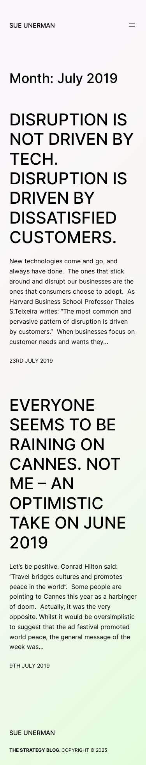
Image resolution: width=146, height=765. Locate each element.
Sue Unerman (32, 25)
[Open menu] (132, 25)
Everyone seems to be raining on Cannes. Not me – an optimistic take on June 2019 (67, 473)
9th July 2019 (29, 665)
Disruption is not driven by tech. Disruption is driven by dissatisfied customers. (71, 178)
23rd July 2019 (31, 360)
